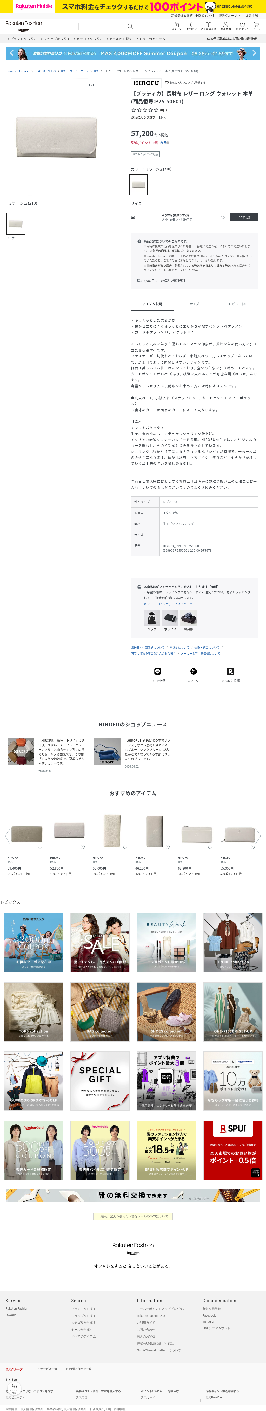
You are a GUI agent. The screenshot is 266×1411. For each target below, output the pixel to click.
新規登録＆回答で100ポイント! (192, 15)
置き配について (179, 642)
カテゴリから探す (83, 1317)
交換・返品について (207, 642)
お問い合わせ (146, 1324)
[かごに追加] (244, 217)
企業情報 (11, 1404)
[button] (56, 137)
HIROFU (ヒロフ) (45, 71)
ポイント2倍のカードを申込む (160, 1386)
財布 (96, 71)
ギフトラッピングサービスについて (168, 604)
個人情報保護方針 (32, 1404)
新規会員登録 (212, 1304)
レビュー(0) (237, 303)
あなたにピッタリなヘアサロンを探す (29, 1386)
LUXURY (11, 1309)
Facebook (209, 1310)
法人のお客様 (146, 1331)
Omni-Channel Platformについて (159, 1345)
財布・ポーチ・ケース (75, 71)
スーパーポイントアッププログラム (161, 1304)
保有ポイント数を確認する (222, 1386)
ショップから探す (83, 1311)
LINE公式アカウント (216, 1323)
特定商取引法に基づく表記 (155, 1338)
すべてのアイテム (83, 1331)
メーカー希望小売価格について (200, 648)
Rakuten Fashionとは (151, 1311)
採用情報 (120, 1404)
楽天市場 (252, 15)
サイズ (195, 303)
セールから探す (82, 1324)
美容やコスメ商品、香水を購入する (98, 1386)
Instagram (209, 1316)
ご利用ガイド (146, 1317)
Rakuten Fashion (19, 71)
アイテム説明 (152, 303)
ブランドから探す (83, 1304)
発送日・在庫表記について (148, 642)
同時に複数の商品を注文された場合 (153, 648)
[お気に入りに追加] (223, 217)
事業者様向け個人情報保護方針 (66, 1404)
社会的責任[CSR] (100, 1404)
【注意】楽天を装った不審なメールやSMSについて (133, 1211)
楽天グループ (228, 15)
